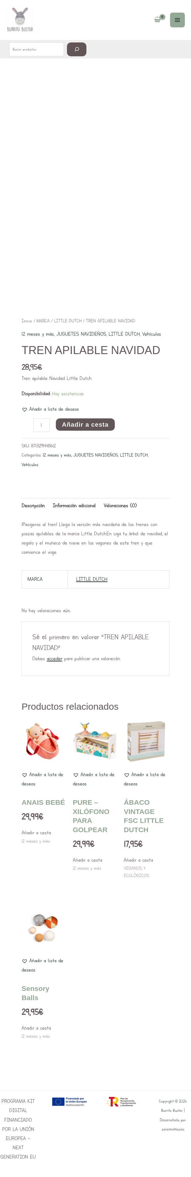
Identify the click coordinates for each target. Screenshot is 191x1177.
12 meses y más (38, 334)
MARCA (43, 321)
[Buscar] (76, 49)
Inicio (27, 321)
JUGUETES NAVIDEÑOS (81, 334)
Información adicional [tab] (74, 505)
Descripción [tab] (33, 505)
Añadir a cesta (85, 424)
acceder (54, 658)
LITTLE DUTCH (68, 321)
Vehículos (151, 334)
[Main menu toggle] (177, 20)
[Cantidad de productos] (41, 425)
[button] (50, 409)
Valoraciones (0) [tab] (120, 505)
